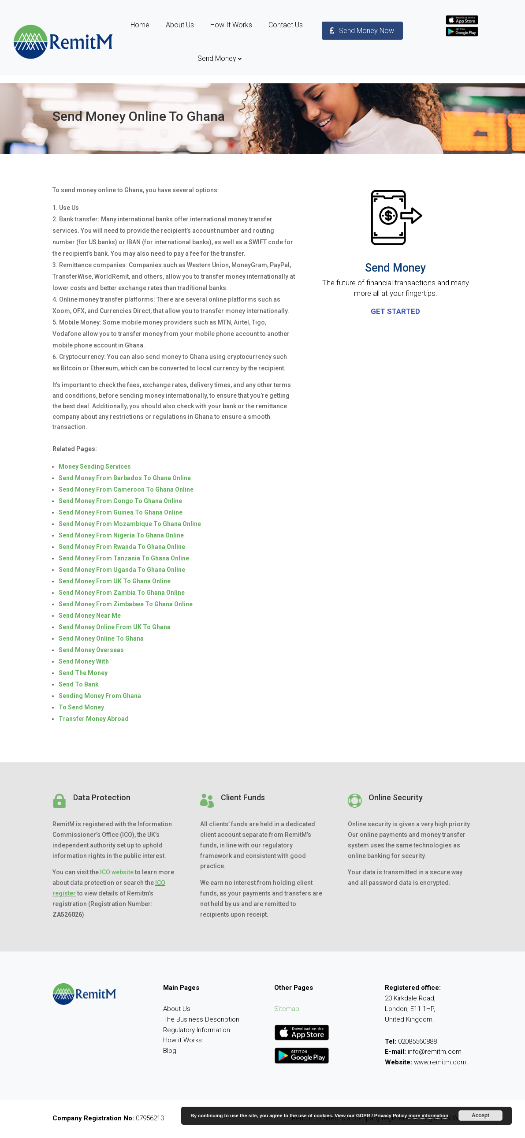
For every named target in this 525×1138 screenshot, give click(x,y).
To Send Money (81, 707)
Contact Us (285, 25)
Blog (169, 1051)
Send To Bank (79, 684)
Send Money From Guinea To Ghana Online (120, 512)
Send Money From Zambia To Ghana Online (122, 592)
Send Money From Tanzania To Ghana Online (124, 558)
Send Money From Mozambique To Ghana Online (130, 523)
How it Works (182, 1040)
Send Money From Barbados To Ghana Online (125, 477)
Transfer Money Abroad (94, 718)
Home (139, 25)
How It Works (231, 25)
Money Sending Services (95, 466)
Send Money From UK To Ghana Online (115, 581)
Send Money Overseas (91, 649)
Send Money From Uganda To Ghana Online (122, 569)
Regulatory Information (196, 1030)
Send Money (216, 58)
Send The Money (83, 672)
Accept (480, 1115)
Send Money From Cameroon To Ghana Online (126, 489)
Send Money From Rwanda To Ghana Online (122, 546)
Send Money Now (366, 30)
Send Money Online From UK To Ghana (115, 627)
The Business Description (201, 1019)
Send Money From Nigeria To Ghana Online (121, 535)
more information (428, 1115)
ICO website (117, 872)
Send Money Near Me (90, 615)
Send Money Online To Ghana (101, 638)
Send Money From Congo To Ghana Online (120, 500)
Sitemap (286, 1009)
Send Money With (84, 661)
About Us (180, 25)
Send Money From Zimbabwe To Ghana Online (126, 604)
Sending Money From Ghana (100, 695)
